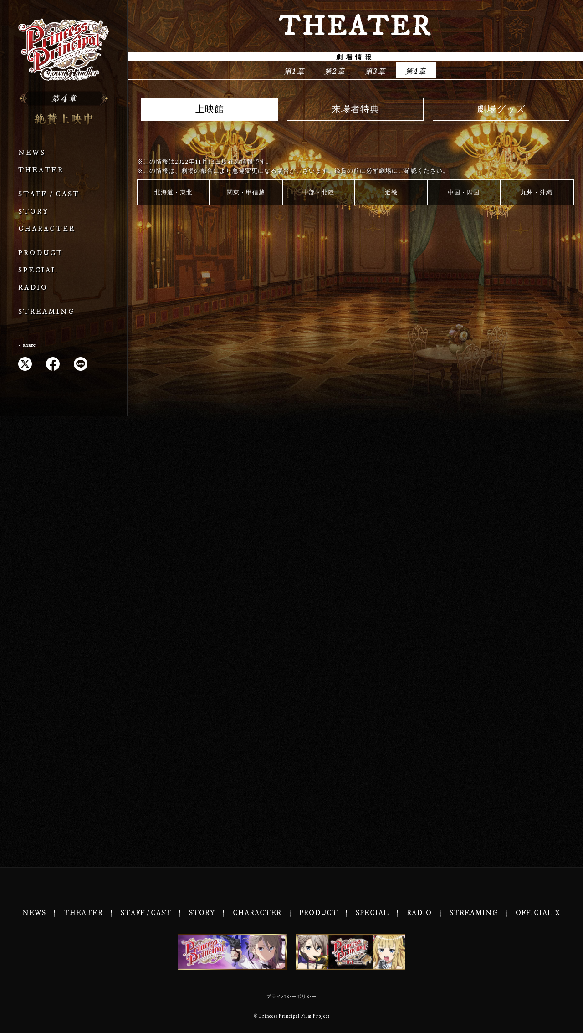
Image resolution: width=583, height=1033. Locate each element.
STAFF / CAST (49, 194)
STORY (33, 212)
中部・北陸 (318, 192)
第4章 (416, 71)
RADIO (33, 288)
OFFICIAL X (538, 913)
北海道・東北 (173, 192)
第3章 (375, 71)
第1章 (294, 71)
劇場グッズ (501, 109)
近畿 (391, 192)
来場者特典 (355, 109)
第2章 (335, 71)
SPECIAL (38, 270)
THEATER (41, 170)
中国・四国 (464, 192)
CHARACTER (46, 229)
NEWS (32, 153)
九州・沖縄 (536, 192)
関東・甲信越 (246, 192)
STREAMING (46, 312)
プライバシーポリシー (291, 996)
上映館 (209, 109)
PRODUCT (40, 253)
